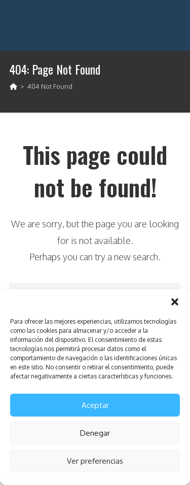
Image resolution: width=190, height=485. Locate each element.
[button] (175, 302)
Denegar (95, 433)
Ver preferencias (95, 461)
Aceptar (95, 405)
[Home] (13, 86)
